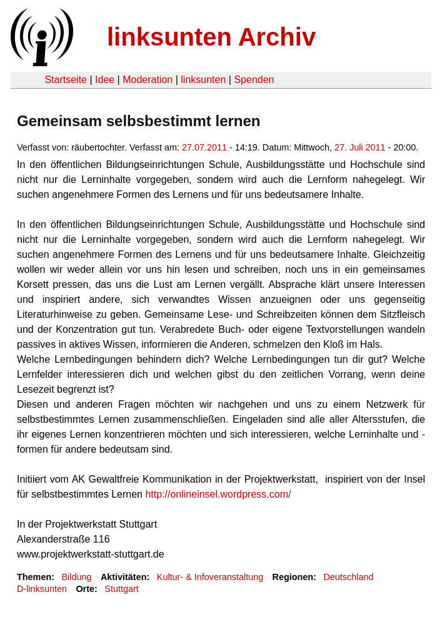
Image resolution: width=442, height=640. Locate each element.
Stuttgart (121, 589)
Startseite (65, 79)
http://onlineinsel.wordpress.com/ (218, 494)
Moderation (148, 79)
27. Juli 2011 (360, 147)
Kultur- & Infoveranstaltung (210, 577)
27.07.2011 (204, 147)
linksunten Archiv (211, 37)
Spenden (254, 79)
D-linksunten (42, 589)
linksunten (203, 79)
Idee (104, 79)
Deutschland (348, 577)
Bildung (76, 577)
